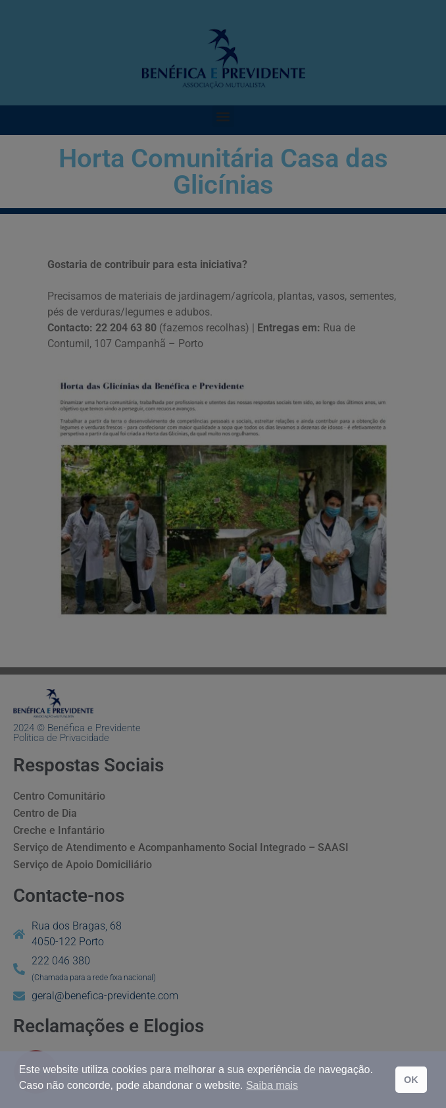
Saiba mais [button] (272, 1085)
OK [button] (411, 1079)
